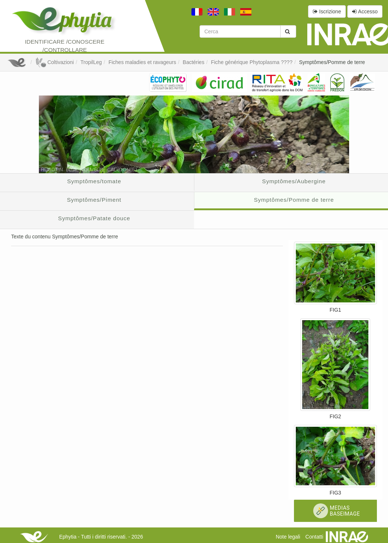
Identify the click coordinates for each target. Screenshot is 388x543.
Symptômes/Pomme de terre (332, 62)
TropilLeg (91, 62)
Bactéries (193, 62)
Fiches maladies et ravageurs (142, 62)
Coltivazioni (54, 62)
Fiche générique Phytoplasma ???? (251, 62)
